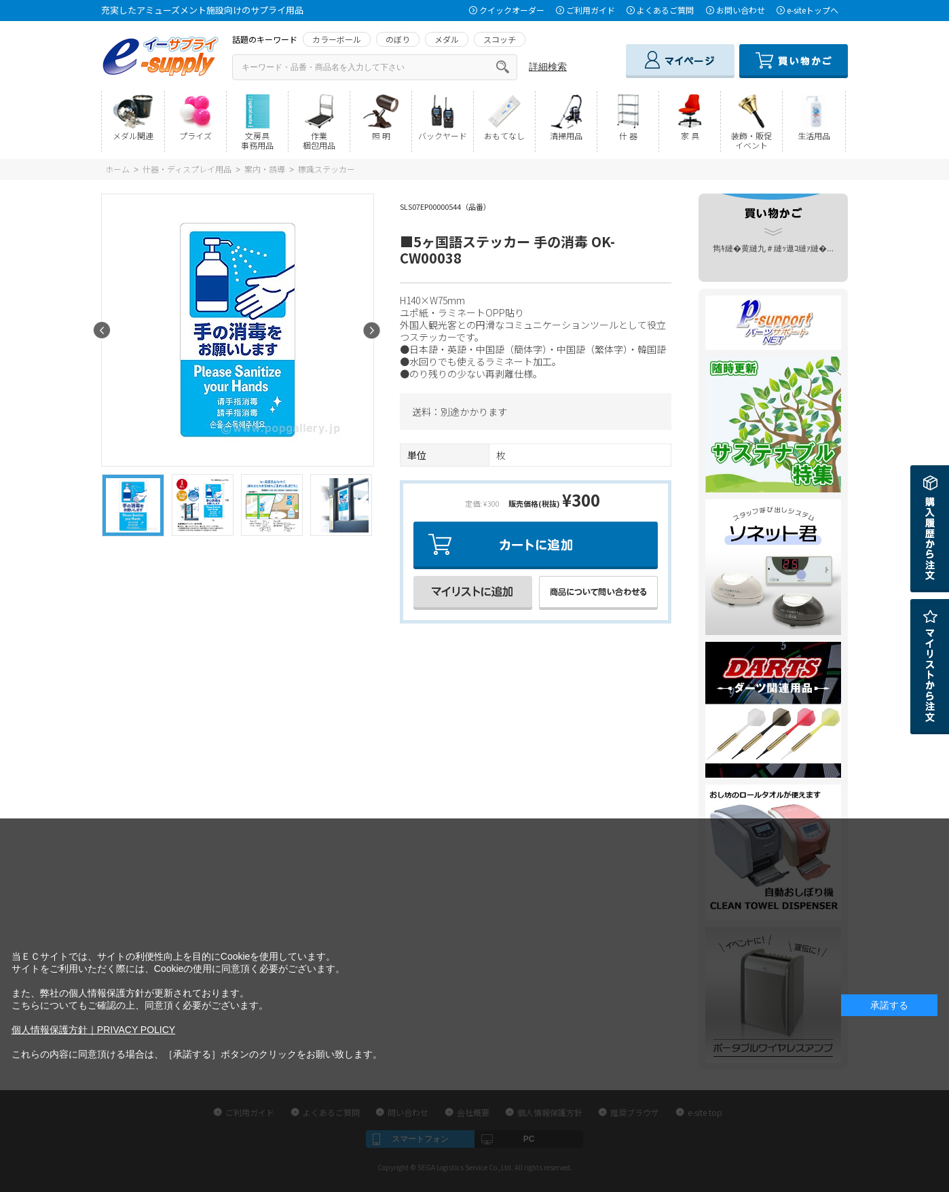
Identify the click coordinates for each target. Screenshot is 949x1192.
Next (371, 330)
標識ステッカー (326, 169)
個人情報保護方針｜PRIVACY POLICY (93, 1029)
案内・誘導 (264, 169)
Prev (102, 330)
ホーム (117, 169)
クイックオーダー (511, 10)
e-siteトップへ (812, 10)
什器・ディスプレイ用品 (187, 169)
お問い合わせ (740, 10)
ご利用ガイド (590, 10)
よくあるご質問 (665, 10)
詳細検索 (548, 66)
